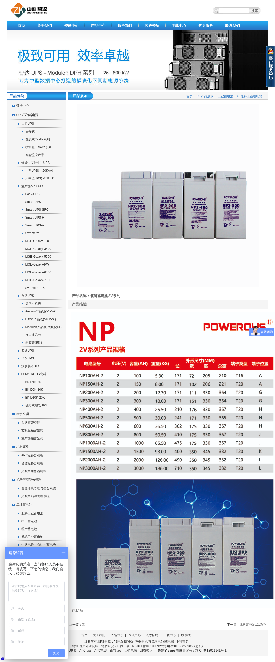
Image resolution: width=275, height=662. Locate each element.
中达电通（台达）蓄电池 (38, 544)
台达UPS (27, 296)
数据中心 (22, 105)
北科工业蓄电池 (32, 513)
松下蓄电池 (29, 521)
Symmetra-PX (35, 288)
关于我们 (44, 25)
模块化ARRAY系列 (38, 147)
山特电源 (130, 650)
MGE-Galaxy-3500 (38, 249)
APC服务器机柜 (32, 455)
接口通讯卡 (33, 335)
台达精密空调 (30, 422)
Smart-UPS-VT (35, 225)
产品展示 (207, 96)
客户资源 (152, 25)
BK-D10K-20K (35, 397)
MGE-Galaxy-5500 (38, 256)
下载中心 (179, 25)
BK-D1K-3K (33, 382)
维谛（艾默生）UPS (35, 163)
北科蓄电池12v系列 (253, 625)
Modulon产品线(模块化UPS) (45, 327)
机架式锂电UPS (36, 405)
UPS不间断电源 (27, 115)
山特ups (115, 650)
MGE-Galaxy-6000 (38, 272)
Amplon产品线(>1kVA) (40, 311)
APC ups (85, 650)
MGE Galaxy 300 (37, 241)
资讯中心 (71, 25)
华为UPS (27, 358)
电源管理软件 (34, 343)
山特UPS (27, 123)
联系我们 (232, 25)
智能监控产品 (34, 155)
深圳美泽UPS (30, 366)
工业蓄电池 (24, 505)
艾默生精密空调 (32, 430)
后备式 (30, 131)
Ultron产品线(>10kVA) (40, 319)
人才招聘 (152, 635)
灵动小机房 (33, 303)
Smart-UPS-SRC (37, 210)
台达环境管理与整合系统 (38, 488)
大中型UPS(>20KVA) (39, 178)
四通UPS (27, 350)
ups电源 (70, 650)
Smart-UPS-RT (35, 217)
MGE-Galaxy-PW (37, 264)
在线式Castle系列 (37, 139)
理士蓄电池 (29, 529)
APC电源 (100, 650)
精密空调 (22, 414)
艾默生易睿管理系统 (35, 496)
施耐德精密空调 (32, 438)
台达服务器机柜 (32, 463)
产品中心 (98, 25)
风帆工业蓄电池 (32, 537)
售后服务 (205, 25)
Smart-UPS (33, 202)
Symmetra (32, 233)
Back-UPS (32, 194)
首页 (21, 25)
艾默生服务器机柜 (33, 471)
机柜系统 (22, 447)
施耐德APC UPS (33, 186)
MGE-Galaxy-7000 (38, 280)
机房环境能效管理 (28, 480)
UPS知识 (146, 650)
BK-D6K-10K (34, 390)
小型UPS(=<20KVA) (39, 170)
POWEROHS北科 (33, 374)
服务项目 (125, 25)
